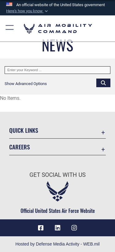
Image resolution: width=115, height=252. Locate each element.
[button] (27, 11)
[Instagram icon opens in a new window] (74, 228)
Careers (19, 146)
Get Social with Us (57, 174)
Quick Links (23, 130)
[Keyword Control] (57, 70)
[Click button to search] (103, 83)
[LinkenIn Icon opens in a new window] (57, 228)
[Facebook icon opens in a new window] (40, 228)
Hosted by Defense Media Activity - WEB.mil (57, 244)
